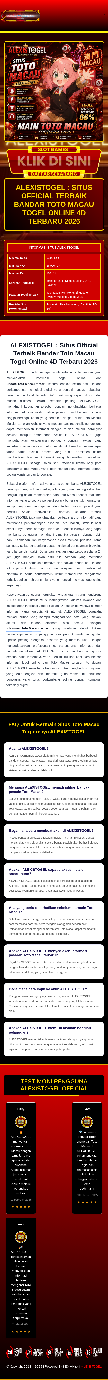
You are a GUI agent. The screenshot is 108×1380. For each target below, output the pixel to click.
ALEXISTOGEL (91, 1366)
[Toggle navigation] (105, 16)
